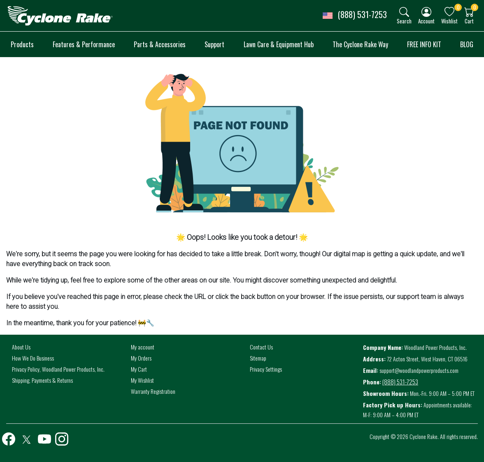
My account (142, 346)
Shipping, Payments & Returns (42, 380)
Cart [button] (469, 21)
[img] (404, 12)
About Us (21, 346)
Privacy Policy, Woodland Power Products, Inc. (58, 369)
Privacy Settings (266, 369)
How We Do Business (33, 358)
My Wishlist (142, 380)
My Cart (139, 369)
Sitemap (258, 358)
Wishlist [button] (449, 21)
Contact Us (261, 346)
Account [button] (426, 21)
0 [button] (458, 7)
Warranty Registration (153, 391)
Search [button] (404, 21)
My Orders (141, 358)
